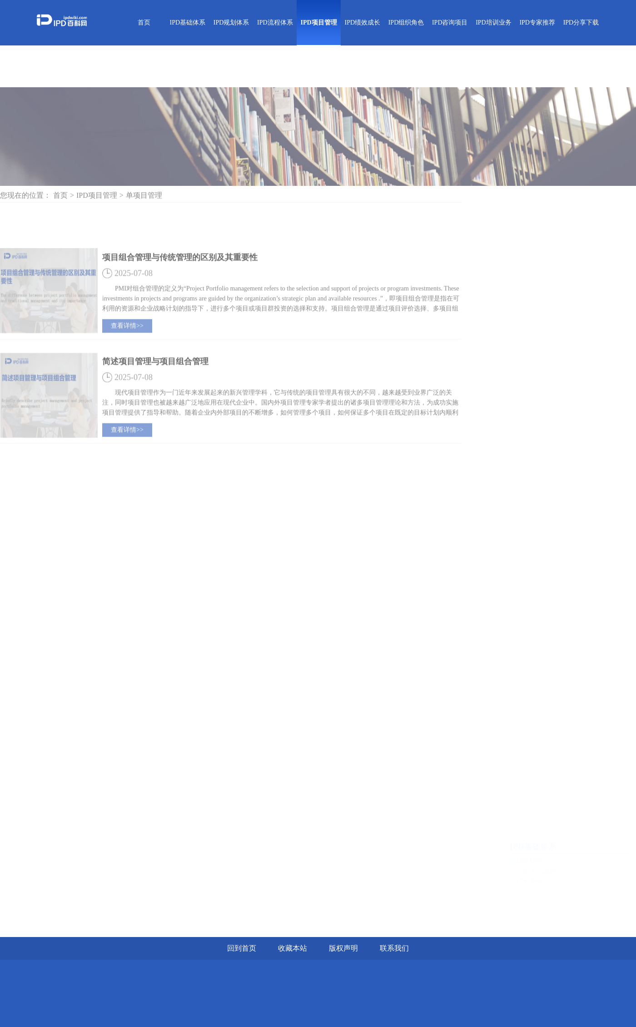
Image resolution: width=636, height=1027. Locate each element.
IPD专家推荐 (537, 22)
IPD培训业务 (494, 22)
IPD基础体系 (188, 22)
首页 (144, 22)
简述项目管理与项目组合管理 (155, 380)
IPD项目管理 (318, 22)
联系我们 (394, 948)
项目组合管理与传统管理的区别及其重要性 (180, 276)
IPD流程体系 (275, 22)
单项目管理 (144, 198)
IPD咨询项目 (450, 22)
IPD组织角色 (406, 22)
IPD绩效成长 (362, 22)
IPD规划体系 (231, 22)
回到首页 (241, 948)
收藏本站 (292, 948)
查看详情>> (127, 344)
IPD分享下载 (581, 22)
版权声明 (343, 948)
